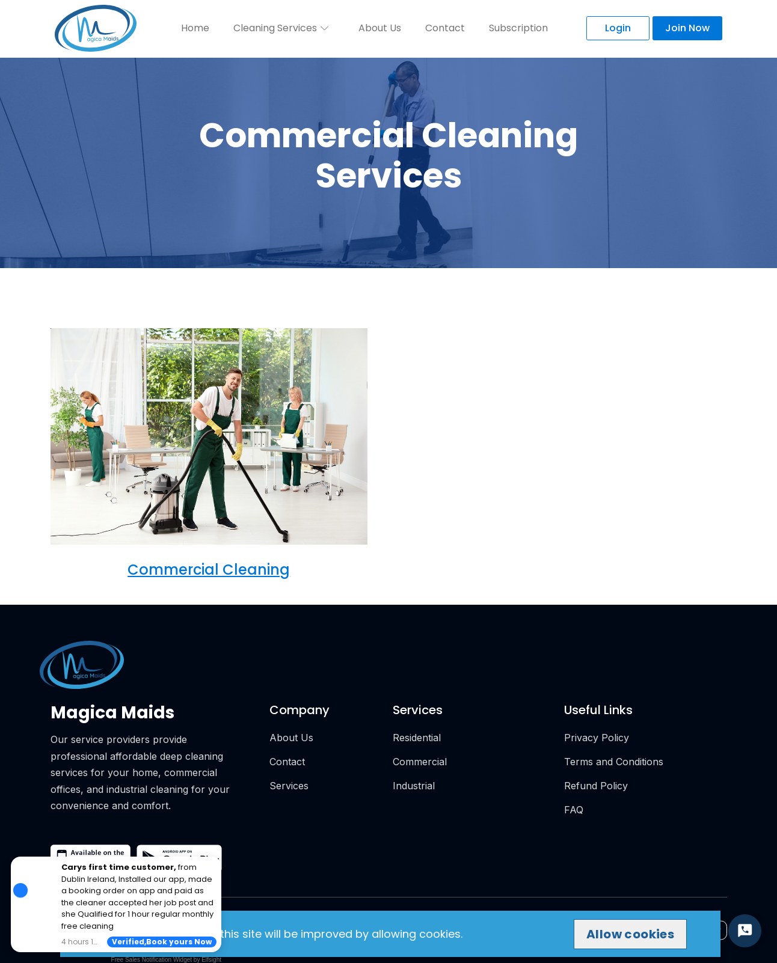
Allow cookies (630, 934)
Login (618, 28)
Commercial (420, 762)
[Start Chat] (744, 930)
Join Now (687, 28)
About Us (379, 28)
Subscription (518, 28)
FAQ (573, 810)
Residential (417, 738)
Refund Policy (596, 786)
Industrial (414, 786)
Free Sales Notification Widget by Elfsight (166, 959)
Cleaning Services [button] (282, 28)
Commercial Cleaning (208, 569)
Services (289, 786)
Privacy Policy (596, 738)
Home (195, 28)
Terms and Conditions (613, 762)
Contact (445, 28)
